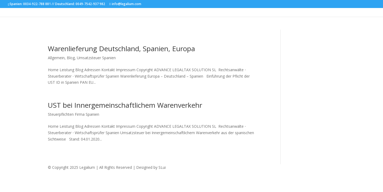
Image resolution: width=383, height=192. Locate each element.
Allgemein (56, 57)
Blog (71, 57)
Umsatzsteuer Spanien (96, 57)
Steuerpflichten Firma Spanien (73, 114)
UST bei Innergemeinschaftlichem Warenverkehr (125, 105)
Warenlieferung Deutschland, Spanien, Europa (121, 48)
